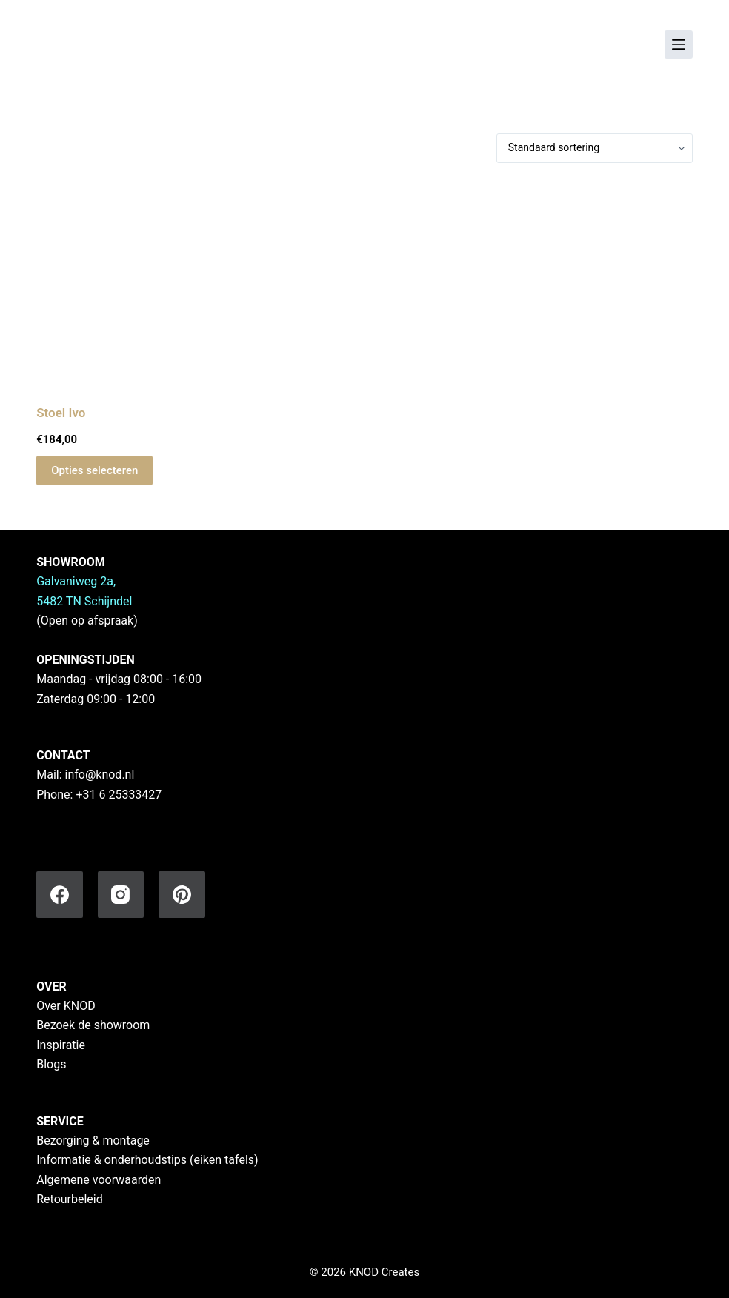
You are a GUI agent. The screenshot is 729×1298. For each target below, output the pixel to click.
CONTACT (63, 755)
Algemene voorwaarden (98, 1180)
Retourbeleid (69, 1199)
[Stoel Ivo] (138, 283)
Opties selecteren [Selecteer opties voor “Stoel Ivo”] (94, 470)
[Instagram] (121, 894)
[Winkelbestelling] (594, 148)
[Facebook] (59, 894)
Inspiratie (60, 1045)
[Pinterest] (182, 894)
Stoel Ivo (60, 412)
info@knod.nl (100, 775)
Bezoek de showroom (93, 1025)
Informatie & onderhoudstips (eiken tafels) (147, 1160)
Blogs (51, 1064)
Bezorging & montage (93, 1141)
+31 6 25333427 (119, 795)
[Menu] (679, 44)
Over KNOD (66, 1006)
